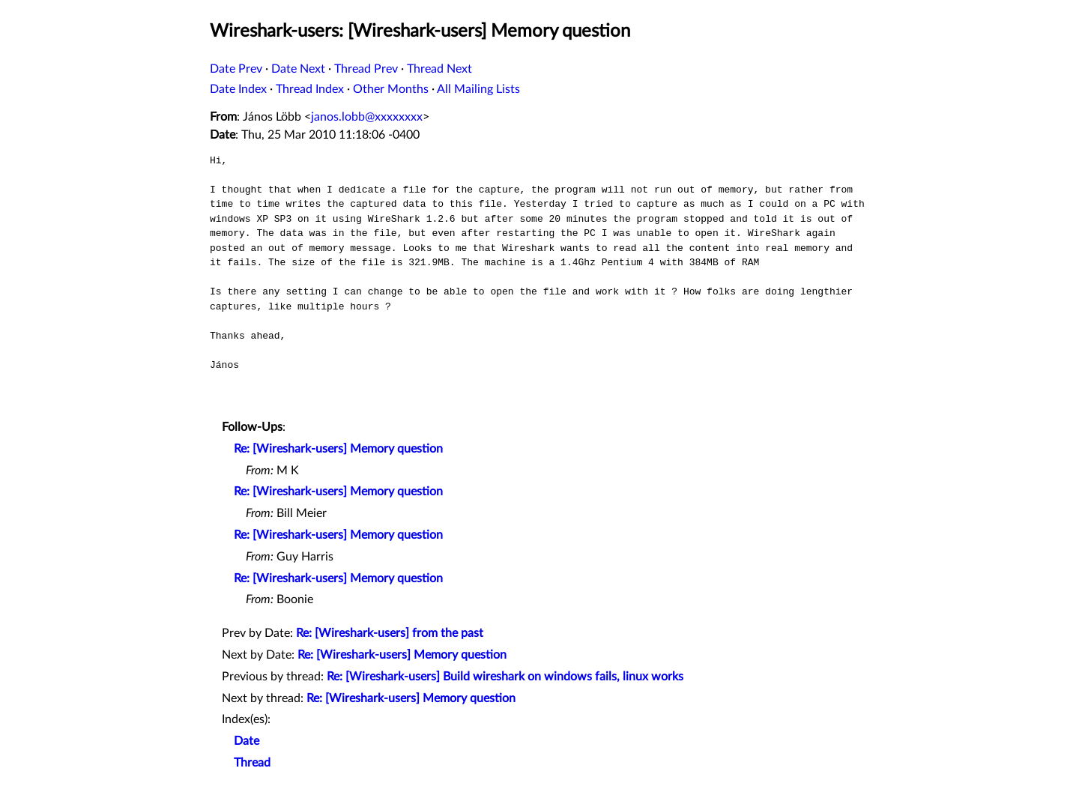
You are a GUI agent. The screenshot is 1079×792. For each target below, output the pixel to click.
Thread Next (439, 69)
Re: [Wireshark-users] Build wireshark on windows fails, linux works (505, 677)
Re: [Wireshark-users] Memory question (338, 449)
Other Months (391, 89)
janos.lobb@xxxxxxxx (367, 117)
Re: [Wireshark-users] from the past (389, 633)
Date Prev (236, 69)
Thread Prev (366, 69)
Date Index (238, 89)
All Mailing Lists (478, 89)
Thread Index (310, 89)
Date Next (298, 69)
